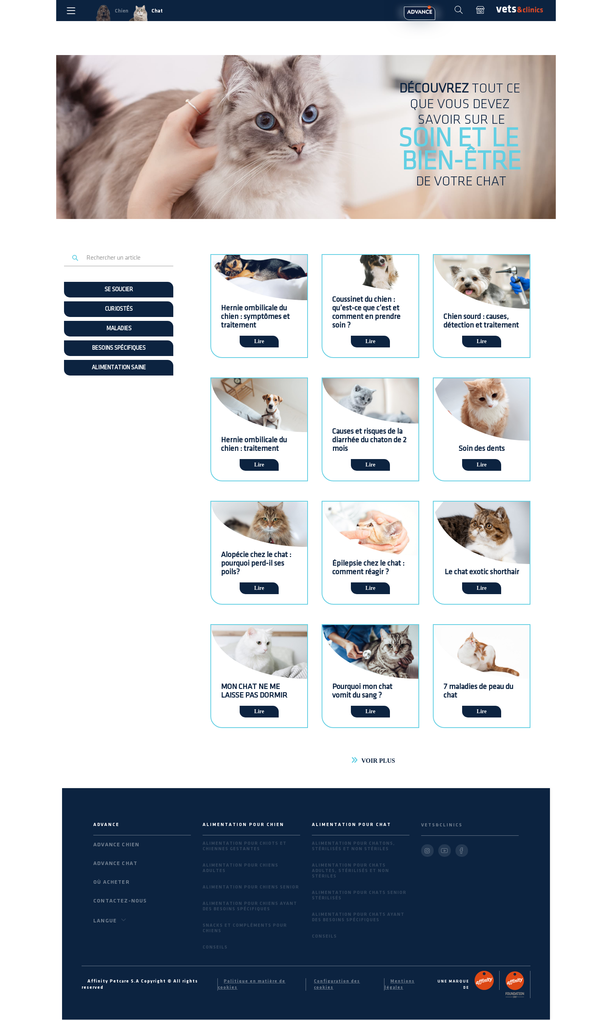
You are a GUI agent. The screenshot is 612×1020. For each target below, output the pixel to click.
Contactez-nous (120, 900)
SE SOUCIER (119, 289)
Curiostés (119, 309)
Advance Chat (115, 863)
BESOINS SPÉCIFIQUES (119, 348)
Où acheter (111, 882)
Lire (259, 341)
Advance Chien (116, 844)
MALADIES (119, 328)
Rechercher (75, 258)
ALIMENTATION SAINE (119, 367)
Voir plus (378, 760)
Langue (110, 920)
